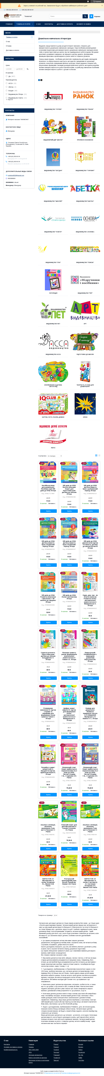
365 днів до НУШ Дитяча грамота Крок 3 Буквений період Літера (69, 543)
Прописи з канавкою (85, 140)
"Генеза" (56, 1047)
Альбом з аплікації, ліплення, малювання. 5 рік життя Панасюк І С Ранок (90, 828)
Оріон (85, 417)
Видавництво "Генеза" (85, 262)
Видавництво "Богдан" (53, 170)
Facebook (81, 1052)
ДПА (30, 1052)
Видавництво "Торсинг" (85, 170)
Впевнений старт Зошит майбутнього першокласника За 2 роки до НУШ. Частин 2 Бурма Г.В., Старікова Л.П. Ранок (90, 772)
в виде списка (99, 455)
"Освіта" (56, 1049)
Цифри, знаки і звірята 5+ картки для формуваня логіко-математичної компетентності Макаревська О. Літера (69, 714)
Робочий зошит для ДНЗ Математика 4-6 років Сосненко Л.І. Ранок (69, 827)
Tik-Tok (80, 1055)
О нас (38, 24)
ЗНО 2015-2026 (34, 1049)
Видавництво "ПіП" (85, 293)
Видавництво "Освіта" (53, 232)
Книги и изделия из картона (38, 1057)
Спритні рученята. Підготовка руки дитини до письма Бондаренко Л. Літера (48, 656)
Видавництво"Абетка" (85, 201)
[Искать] (85, 16)
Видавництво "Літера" (53, 109)
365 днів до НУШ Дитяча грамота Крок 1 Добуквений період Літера (90, 488)
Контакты (49, 24)
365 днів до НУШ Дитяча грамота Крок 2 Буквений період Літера (48, 543)
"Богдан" (56, 1052)
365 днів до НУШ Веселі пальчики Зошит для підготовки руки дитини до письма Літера (69, 490)
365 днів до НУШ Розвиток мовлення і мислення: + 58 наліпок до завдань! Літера (48, 598)
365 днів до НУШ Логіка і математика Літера (69, 596)
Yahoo (80, 1049)
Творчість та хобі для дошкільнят (85, 385)
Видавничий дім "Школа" (53, 140)
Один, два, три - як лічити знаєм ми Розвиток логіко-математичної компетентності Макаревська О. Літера (90, 600)
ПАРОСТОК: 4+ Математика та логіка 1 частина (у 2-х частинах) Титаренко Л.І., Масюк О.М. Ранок (90, 883)
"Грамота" (56, 1057)
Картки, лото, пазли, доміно (53, 417)
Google (80, 1044)
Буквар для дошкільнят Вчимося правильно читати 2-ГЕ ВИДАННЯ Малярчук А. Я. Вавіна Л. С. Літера (90, 713)
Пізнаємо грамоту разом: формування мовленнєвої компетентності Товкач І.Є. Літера (69, 656)
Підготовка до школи (85, 354)
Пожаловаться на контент (52, 1073)
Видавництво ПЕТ (53, 324)
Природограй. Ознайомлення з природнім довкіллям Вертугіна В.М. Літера (90, 657)
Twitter (80, 1057)
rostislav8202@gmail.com (16, 175)
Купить (48, 511)
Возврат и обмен (84, 24)
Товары (31, 1047)
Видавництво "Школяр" (53, 201)
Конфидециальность (11, 1049)
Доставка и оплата (65, 24)
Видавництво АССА (53, 354)
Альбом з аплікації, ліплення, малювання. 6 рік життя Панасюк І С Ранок (48, 828)
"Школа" (56, 1060)
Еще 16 (10, 99)
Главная (9, 24)
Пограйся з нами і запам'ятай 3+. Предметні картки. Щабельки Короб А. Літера (48, 771)
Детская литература (35, 1055)
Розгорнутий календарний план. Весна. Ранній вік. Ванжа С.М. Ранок (69, 881)
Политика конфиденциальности (70, 1073)
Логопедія (53, 293)
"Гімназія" (56, 1055)
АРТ (85, 324)
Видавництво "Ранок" (85, 109)
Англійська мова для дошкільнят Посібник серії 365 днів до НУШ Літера (48, 488)
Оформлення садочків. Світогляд (53, 385)
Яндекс (80, 1047)
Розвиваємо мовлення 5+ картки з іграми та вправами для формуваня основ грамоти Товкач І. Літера (48, 713)
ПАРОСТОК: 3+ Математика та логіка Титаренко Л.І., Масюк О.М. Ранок (48, 882)
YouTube (81, 1060)
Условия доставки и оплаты (13, 1047)
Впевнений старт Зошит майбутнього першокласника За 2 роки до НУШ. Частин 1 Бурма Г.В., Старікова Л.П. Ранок (69, 772)
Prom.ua (61, 1071)
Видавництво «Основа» (85, 232)
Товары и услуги (23, 24)
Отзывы (8, 46)
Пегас (53, 448)
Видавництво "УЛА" (53, 262)
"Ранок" (56, 1044)
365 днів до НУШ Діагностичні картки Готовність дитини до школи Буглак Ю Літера (90, 544)
